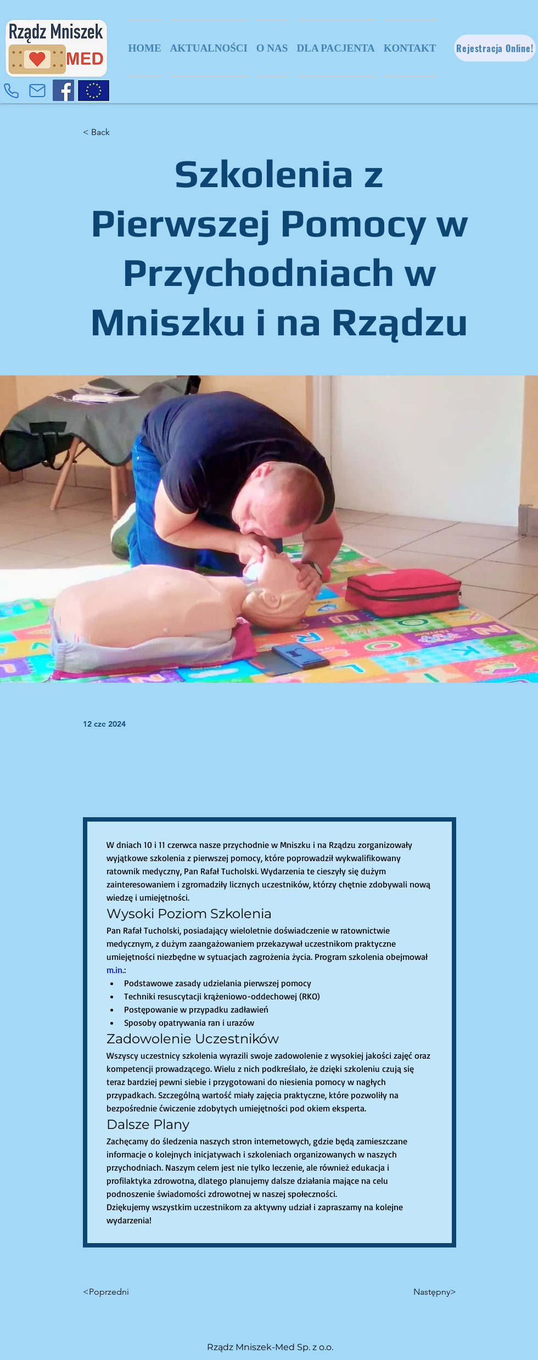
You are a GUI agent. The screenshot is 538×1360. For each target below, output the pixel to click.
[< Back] (119, 133)
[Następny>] (428, 1292)
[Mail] (37, 91)
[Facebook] (63, 90)
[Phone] (11, 91)
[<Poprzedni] (119, 1292)
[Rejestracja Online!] (495, 48)
